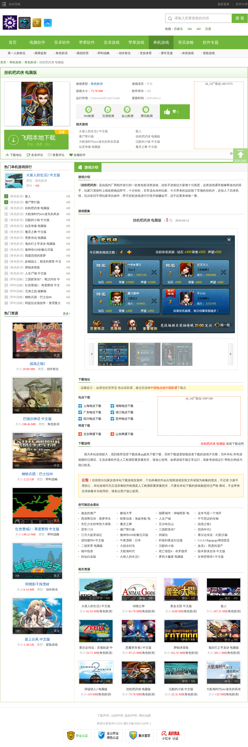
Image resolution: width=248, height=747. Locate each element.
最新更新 (223, 4)
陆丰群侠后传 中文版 (211, 551)
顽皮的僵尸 (88, 513)
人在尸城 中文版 (36, 273)
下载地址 (16, 155)
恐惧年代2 (204, 529)
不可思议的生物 (208, 518)
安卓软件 (62, 42)
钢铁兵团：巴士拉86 (38, 297)
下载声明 (103, 715)
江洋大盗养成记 (91, 535)
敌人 (139, 131)
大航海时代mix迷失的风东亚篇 (99, 141)
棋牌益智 (41, 53)
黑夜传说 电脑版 (36, 238)
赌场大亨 (126, 513)
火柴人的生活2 (129, 556)
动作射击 (125, 53)
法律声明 (117, 715)
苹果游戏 (136, 42)
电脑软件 (37, 42)
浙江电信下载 (124, 412)
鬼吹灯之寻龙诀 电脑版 (40, 243)
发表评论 (37, 155)
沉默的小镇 (166, 546)
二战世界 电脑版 (92, 546)
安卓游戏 (112, 42)
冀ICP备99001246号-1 (137, 723)
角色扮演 (62, 53)
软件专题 (211, 42)
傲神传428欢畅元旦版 (39, 249)
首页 (13, 42)
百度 (208, 29)
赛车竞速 (167, 53)
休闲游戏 (188, 53)
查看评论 (58, 155)
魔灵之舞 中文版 (146, 147)
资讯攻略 (186, 42)
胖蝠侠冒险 (32, 267)
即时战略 (104, 53)
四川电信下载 (92, 418)
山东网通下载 (124, 434)
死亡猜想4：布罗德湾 (173, 551)
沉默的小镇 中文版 (148, 141)
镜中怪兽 (87, 551)
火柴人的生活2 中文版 (93, 131)
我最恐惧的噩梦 (35, 255)
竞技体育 (146, 53)
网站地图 (145, 715)
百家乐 (178, 29)
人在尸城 (165, 518)
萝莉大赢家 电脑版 (171, 556)
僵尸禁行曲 (86, 136)
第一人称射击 (16, 53)
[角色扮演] (17, 196)
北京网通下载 (92, 434)
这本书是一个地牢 (210, 513)
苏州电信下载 (124, 418)
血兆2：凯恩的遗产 (210, 546)
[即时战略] (17, 279)
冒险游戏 (209, 53)
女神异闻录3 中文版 (211, 556)
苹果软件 (87, 42)
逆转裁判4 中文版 (92, 540)
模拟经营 (83, 53)
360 (189, 29)
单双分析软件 (106, 723)
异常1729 (87, 529)
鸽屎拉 (163, 535)
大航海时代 (127, 551)
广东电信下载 (92, 412)
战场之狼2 (204, 524)
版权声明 (131, 715)
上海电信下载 (92, 406)
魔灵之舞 (126, 524)
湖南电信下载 (124, 406)
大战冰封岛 (127, 546)
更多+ (67, 313)
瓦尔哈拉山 (166, 524)
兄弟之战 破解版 (36, 291)
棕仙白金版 (88, 556)
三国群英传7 (167, 529)
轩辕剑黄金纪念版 (171, 540)
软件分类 (242, 4)
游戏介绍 (88, 167)
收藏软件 (80, 155)
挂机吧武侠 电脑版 (148, 136)
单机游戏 (161, 42)
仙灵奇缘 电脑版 (89, 147)
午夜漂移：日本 (130, 540)
